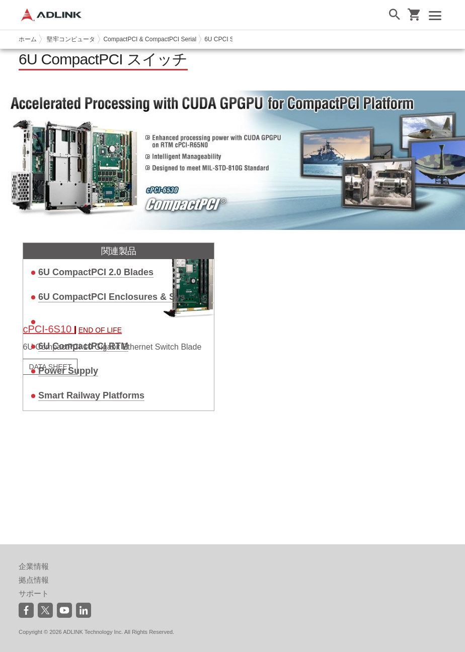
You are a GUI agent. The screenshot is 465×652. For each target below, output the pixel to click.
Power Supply (68, 371)
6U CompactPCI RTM (83, 346)
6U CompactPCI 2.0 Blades (95, 272)
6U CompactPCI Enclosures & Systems (122, 297)
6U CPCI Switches (229, 39)
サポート (34, 593)
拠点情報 (34, 580)
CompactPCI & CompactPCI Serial (149, 39)
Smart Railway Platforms (91, 395)
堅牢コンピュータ (71, 39)
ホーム (28, 39)
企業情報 (34, 566)
